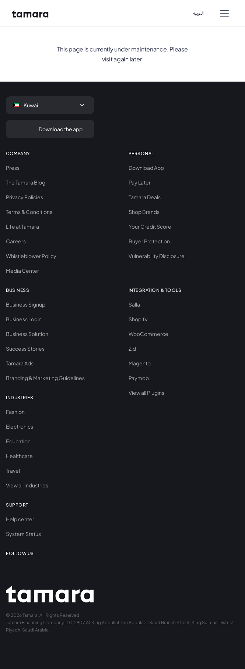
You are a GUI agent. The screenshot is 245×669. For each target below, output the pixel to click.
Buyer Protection (149, 241)
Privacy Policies (24, 197)
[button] (224, 13)
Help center (20, 519)
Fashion (15, 411)
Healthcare (19, 455)
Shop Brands (144, 211)
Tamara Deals (145, 197)
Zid (132, 348)
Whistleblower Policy (31, 256)
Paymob (139, 378)
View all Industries (27, 485)
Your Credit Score (150, 226)
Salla (134, 304)
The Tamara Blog (25, 182)
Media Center (22, 270)
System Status (23, 533)
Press (13, 167)
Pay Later (140, 182)
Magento (140, 363)
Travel (13, 470)
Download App (146, 167)
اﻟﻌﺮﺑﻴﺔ (198, 13)
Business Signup (25, 304)
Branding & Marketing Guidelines (45, 378)
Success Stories (25, 348)
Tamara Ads (20, 363)
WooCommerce (148, 333)
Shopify (138, 319)
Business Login (24, 319)
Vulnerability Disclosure (157, 256)
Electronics (19, 426)
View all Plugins (146, 392)
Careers (16, 241)
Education (18, 441)
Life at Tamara (22, 226)
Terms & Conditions (29, 211)
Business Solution (27, 333)
